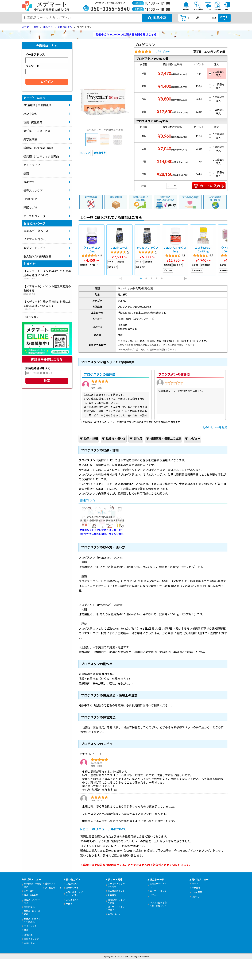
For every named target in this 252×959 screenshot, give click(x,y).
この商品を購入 (216, 73)
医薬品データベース (36, 230)
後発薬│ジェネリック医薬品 (41, 156)
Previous (120, 278)
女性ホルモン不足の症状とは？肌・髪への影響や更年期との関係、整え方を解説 (102, 520)
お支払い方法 (72, 888)
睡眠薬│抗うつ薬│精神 (38, 147)
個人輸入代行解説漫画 (37, 256)
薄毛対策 (29, 182)
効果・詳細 (89, 439)
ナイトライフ (32, 165)
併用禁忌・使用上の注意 (163, 439)
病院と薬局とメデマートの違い (74, 894)
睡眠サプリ (30, 207)
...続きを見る (31, 317)
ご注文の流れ (72, 883)
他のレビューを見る (214, 427)
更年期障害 (100, 152)
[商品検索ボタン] (157, 18)
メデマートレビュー (36, 247)
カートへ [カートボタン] (224, 18)
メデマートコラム (35, 239)
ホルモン (85, 152)
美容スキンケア (33, 190)
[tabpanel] (92, 250)
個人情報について (116, 891)
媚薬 (26, 173)
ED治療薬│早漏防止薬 (38, 105)
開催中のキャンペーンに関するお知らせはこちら (126, 34)
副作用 (135, 439)
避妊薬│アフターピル (37, 130)
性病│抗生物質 (33, 122)
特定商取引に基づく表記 (116, 901)
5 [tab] (163, 278)
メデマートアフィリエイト (116, 908)
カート (195, 883)
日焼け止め (30, 199)
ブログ (69, 904)
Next (185, 278)
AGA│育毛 (30, 113)
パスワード (32, 66)
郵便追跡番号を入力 (38, 368)
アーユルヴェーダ (35, 216)
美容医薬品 (30, 139)
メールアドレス (35, 54)
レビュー (192, 439)
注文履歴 (196, 888)
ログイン (196, 896)
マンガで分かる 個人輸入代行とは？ (158, 904)
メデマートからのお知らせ (116, 885)
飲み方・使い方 (114, 439)
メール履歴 (197, 892)
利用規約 (112, 895)
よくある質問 (72, 899)
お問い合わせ (114, 914)
